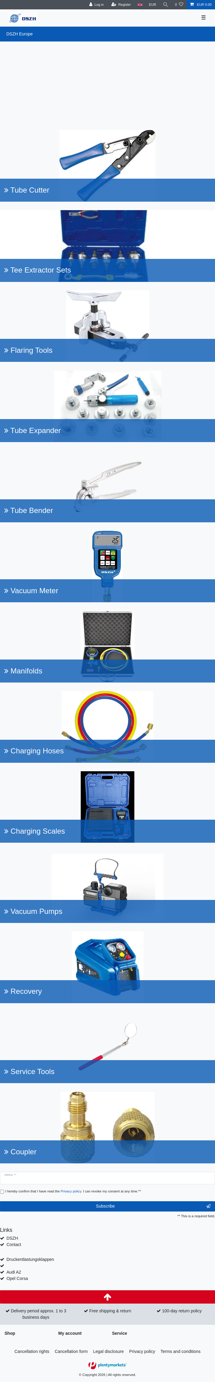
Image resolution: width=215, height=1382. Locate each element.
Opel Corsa (17, 1278)
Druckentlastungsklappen (30, 1259)
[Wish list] (179, 4)
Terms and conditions (180, 1351)
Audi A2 (13, 1272)
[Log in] (96, 4)
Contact (13, 1244)
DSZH (12, 1238)
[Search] (166, 4)
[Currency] (153, 4)
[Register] (121, 4)
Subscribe (153, 1206)
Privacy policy (142, 1351)
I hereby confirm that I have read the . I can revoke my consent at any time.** (73, 1191)
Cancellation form (71, 1351)
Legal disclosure (108, 1351)
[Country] (139, 4)
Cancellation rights (32, 1351)
